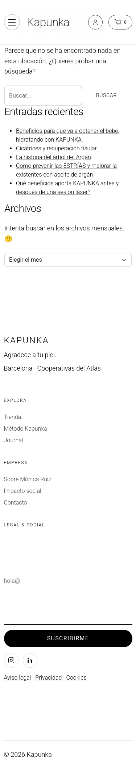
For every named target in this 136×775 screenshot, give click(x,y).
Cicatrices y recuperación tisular (56, 148)
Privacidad (48, 677)
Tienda (12, 417)
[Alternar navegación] (12, 22)
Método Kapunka (25, 428)
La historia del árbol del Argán (53, 157)
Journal (13, 440)
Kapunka (48, 22)
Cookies (76, 677)
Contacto (15, 502)
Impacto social (22, 490)
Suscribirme (68, 638)
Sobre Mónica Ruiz (27, 479)
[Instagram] (11, 660)
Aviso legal (17, 677)
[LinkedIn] (30, 660)
